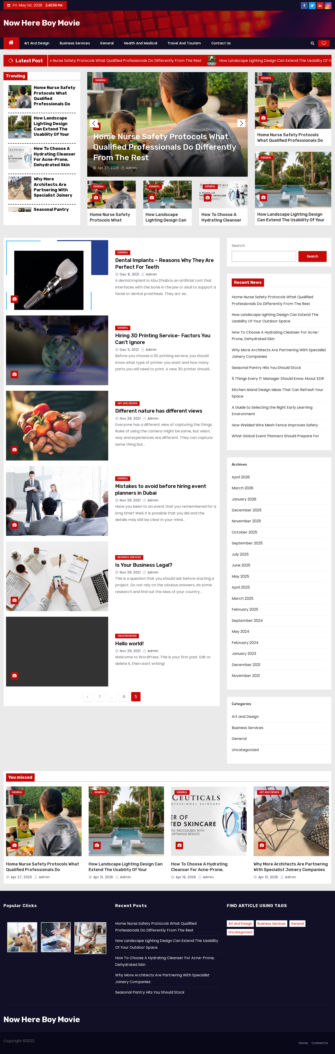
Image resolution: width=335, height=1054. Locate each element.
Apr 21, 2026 (103, 877)
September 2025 (247, 543)
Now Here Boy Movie (41, 23)
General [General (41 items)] (297, 923)
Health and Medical (140, 43)
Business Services (75, 43)
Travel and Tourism (184, 43)
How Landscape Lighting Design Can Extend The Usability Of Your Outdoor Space (51, 129)
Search (238, 245)
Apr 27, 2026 (108, 168)
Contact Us (221, 43)
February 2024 (245, 642)
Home (303, 1043)
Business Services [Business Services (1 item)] (272, 923)
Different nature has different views (158, 411)
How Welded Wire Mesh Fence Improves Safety (275, 425)
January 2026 (244, 499)
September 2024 (247, 620)
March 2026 (242, 488)
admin (129, 168)
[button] (312, 43)
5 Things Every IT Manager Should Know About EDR (278, 378)
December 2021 (246, 664)
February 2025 (245, 609)
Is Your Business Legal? (143, 565)
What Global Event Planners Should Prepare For (275, 436)
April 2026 (241, 477)
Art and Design (37, 43)
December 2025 (246, 510)
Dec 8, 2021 (129, 274)
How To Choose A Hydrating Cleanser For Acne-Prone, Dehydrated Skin (55, 156)
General (107, 43)
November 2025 (246, 521)
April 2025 (241, 587)
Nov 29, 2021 (130, 418)
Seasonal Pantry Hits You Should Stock (266, 367)
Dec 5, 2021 (129, 349)
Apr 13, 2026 (268, 877)
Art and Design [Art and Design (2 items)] (240, 923)
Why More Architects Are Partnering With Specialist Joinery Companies (53, 189)
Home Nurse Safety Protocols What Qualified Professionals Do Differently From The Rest (54, 101)
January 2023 (244, 653)
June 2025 (241, 565)
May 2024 (240, 631)
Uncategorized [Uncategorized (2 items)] (240, 932)
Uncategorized (127, 636)
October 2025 (244, 532)
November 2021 (246, 675)
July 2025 (240, 554)
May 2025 (240, 576)
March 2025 (242, 598)
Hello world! (129, 643)
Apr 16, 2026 (186, 877)
